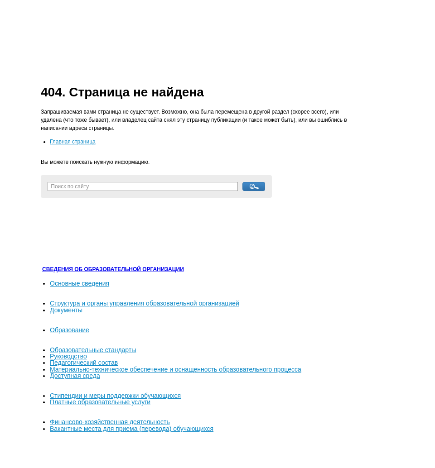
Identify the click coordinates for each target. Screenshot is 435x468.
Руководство (68, 356)
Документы (66, 310)
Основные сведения (79, 283)
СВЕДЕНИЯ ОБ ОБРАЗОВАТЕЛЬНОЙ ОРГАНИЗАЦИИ (113, 269)
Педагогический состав (84, 362)
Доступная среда (75, 375)
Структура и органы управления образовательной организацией (144, 303)
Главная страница (73, 141)
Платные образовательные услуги (100, 402)
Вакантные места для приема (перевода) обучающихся (131, 428)
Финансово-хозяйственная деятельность (110, 421)
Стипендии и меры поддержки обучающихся (115, 395)
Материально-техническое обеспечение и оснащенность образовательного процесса (175, 369)
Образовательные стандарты (93, 349)
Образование (69, 330)
